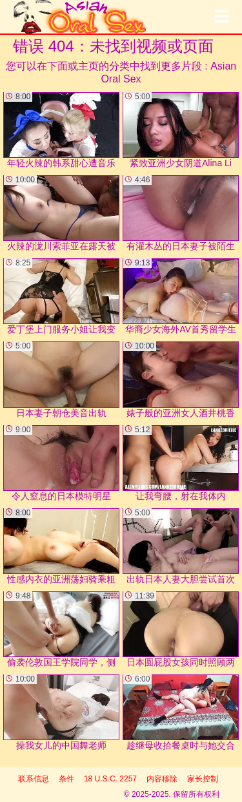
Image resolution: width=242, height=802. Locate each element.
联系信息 (33, 778)
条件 (66, 778)
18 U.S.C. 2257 (110, 778)
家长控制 (202, 778)
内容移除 (161, 778)
